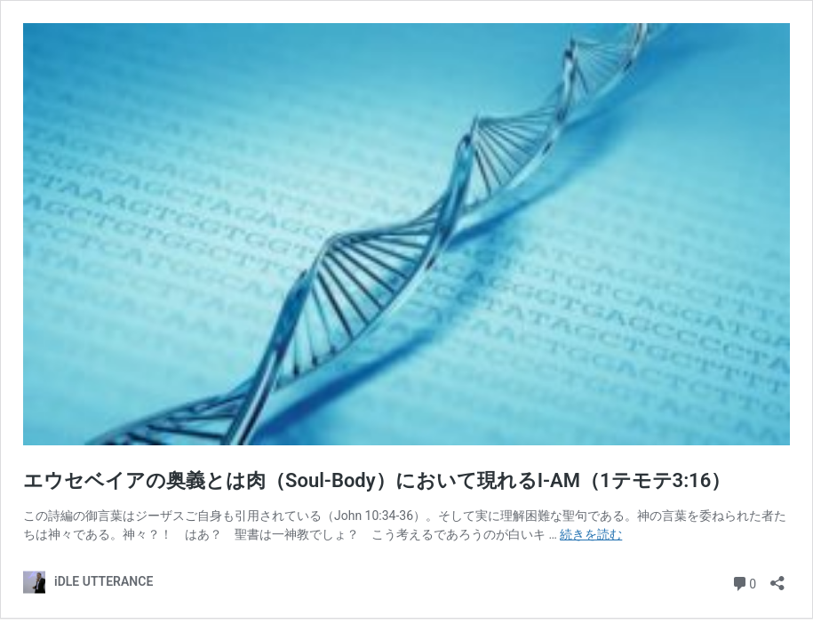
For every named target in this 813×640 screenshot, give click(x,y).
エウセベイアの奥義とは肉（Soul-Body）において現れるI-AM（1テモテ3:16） (376, 480)
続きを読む (591, 534)
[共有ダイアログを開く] (777, 577)
